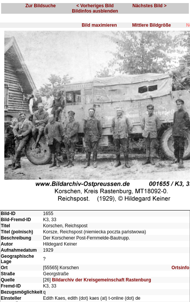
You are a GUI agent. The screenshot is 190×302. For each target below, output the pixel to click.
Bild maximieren (99, 25)
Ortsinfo (180, 267)
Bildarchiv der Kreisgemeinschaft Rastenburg (101, 280)
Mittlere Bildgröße (151, 25)
